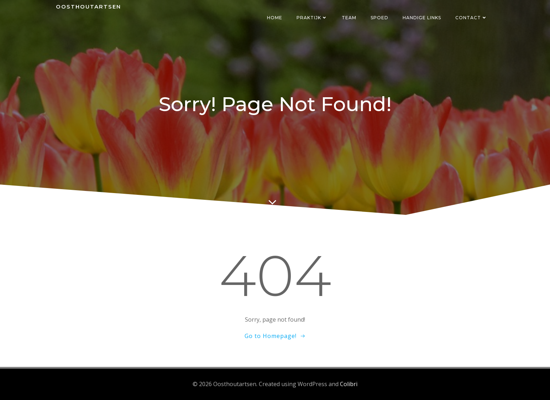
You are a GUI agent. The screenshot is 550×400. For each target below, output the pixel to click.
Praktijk (312, 17)
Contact (471, 17)
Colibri (348, 384)
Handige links (422, 17)
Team (349, 17)
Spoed (379, 17)
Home (274, 17)
